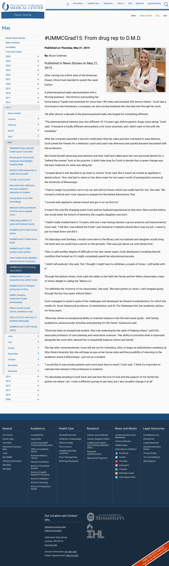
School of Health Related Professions (40, 471)
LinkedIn (121, 467)
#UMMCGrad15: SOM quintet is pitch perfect (20, 248)
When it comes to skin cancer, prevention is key (21, 308)
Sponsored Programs (97, 456)
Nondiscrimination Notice (152, 446)
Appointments (154, 4)
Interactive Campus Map (12, 446)
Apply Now (36, 437)
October (11, 357)
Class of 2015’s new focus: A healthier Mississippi (23, 317)
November (13, 363)
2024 (8, 63)
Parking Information (12, 459)
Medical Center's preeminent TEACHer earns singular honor (23, 209)
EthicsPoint (148, 437)
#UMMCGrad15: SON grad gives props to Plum (22, 286)
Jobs (5, 451)
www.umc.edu (51, 543)
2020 (8, 82)
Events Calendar (123, 439)
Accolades (10, 45)
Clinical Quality (66, 441)
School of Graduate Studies (40, 465)
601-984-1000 (71, 550)
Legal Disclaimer (151, 441)
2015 (158, 14)
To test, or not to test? (20, 178)
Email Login (8, 437)
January (12, 117)
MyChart (140, 4)
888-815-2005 (72, 554)
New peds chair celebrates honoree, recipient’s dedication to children (22, 187)
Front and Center (14, 50)
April (10, 134)
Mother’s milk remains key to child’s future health (23, 170)
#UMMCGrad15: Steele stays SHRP (23, 239)
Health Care (93, 4)
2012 (8, 384)
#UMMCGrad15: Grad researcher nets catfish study (23, 276)
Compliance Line (151, 433)
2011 (8, 388)
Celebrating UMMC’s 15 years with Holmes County (22, 220)
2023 (8, 68)
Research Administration (94, 451)
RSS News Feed (124, 471)
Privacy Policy (150, 451)
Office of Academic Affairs (40, 448)
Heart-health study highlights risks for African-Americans (23, 258)
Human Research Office (98, 437)
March (11, 129)
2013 (8, 379)
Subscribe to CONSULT (126, 447)
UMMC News (121, 443)
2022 (8, 73)
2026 (8, 54)
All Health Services (67, 433)
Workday (7, 467)
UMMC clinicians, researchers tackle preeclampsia (18, 297)
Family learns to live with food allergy (21, 198)
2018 (8, 91)
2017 (8, 96)
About (120, 4)
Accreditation (37, 433)
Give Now (7, 441)
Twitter (120, 455)
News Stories (23, 15)
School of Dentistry (40, 460)
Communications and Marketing (125, 434)
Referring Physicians (68, 459)
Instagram (122, 463)
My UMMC (7, 455)
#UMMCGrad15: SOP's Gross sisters (23, 230)
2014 (8, 374)
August (11, 346)
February (12, 123)
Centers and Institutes (97, 433)
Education (78, 4)
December (12, 369)
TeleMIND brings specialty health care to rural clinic (22, 148)
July (10, 340)
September (13, 352)
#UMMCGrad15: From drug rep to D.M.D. (23, 267)
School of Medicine (40, 477)
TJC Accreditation (151, 455)
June (10, 334)
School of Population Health (41, 486)
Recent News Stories (15, 36)
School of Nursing (39, 481)
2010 (8, 393)
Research (108, 4)
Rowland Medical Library (39, 455)
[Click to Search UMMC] (166, 4)
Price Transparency (68, 455)
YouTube (121, 459)
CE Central (8, 433)
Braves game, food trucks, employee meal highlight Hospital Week (22, 159)
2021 (8, 77)
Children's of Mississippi (70, 437)
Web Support (149, 459)
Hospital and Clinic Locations (68, 450)
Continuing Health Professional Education (42, 442)
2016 (8, 100)
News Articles (14, 111)
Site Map (7, 463)
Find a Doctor (65, 445)
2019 (8, 86)
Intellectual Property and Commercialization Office (98, 443)
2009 (8, 397)
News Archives (13, 41)
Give (130, 4)
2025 (8, 59)
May (10, 140)
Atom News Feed (125, 475)
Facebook (121, 451)
